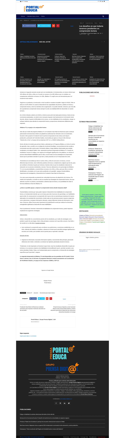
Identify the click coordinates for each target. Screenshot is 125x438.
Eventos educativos (59, 54)
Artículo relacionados (29, 42)
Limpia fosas (87, 204)
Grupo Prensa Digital (25, 437)
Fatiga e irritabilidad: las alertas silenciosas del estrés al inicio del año (27, 58)
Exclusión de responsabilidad (37, 437)
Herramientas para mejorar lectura (47, 292)
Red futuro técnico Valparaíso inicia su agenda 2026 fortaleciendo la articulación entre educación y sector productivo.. (79, 59)
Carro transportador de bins (94, 201)
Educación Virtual (93, 217)
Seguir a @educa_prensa (92, 237)
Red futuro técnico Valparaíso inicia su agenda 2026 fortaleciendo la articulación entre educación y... (96, 163)
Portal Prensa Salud (74, 437)
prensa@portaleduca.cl (66, 399)
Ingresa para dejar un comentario (28, 336)
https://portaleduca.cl (35, 321)
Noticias (23, 16)
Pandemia (101, 23)
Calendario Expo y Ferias (33, 16)
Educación (75, 54)
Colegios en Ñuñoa (84, 215)
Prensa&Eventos (92, 437)
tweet (71, 26)
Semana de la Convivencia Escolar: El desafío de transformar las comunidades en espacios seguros (96, 139)
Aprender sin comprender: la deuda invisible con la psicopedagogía (43, 81)
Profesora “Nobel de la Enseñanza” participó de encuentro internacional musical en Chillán (42, 421)
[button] (103, 16)
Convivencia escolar (41, 54)
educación (36, 292)
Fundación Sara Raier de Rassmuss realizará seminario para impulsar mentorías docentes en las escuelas (32, 308)
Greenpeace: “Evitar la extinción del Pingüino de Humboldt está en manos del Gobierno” (96, 58)
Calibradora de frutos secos (88, 203)
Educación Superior (59, 77)
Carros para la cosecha (88, 194)
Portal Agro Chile (84, 437)
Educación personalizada (96, 215)
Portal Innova (66, 437)
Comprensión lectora (89, 23)
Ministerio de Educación (99, 218)
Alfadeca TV (82, 23)
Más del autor (44, 42)
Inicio (21, 20)
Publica (43, 16)
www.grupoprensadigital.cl (82, 382)
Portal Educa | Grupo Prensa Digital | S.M (90, 33)
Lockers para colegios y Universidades (89, 220)
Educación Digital (83, 217)
